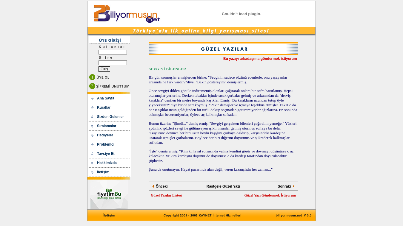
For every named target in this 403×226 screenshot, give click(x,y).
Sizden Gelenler (110, 117)
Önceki (162, 186)
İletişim (103, 172)
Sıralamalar (106, 126)
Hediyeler (105, 135)
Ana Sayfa (105, 98)
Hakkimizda (107, 163)
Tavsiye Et (105, 154)
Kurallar (103, 107)
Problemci (105, 144)
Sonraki (284, 186)
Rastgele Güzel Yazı (223, 186)
